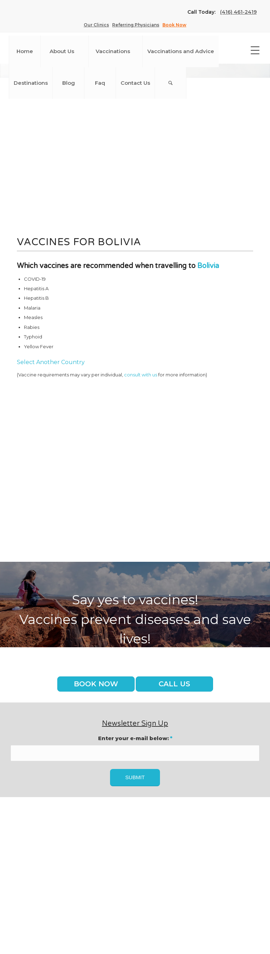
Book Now (174, 24)
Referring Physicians (135, 24)
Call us (174, 684)
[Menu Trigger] (255, 50)
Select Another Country (51, 362)
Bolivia (208, 266)
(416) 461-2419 (238, 12)
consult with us (140, 374)
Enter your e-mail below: (135, 738)
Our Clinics (96, 24)
